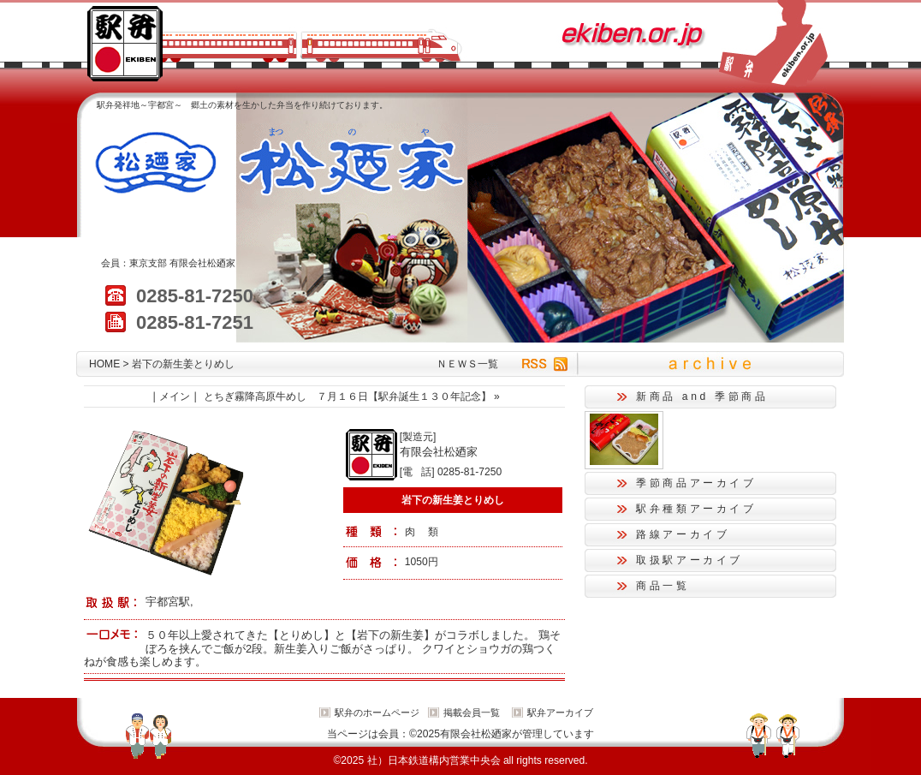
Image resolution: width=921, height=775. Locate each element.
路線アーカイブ (682, 534)
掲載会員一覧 (471, 712)
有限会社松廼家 (202, 263)
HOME (104, 364)
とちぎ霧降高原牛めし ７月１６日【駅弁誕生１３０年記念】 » (352, 396)
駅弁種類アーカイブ (696, 509)
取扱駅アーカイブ (689, 560)
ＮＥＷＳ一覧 (467, 364)
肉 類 (421, 532)
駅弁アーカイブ (560, 712)
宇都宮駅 (168, 601)
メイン (174, 396)
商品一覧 (663, 586)
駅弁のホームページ (377, 712)
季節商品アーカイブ (696, 483)
